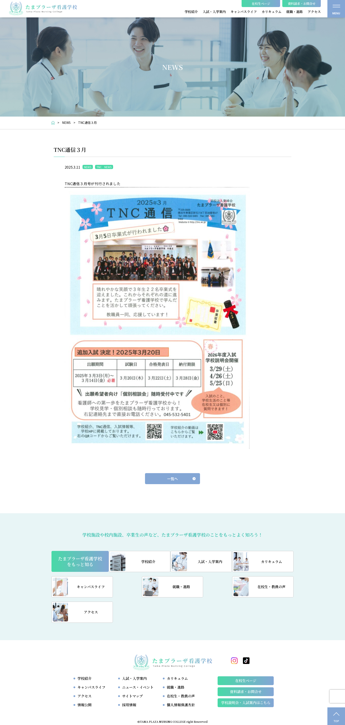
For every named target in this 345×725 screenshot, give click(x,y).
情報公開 (84, 679)
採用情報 (129, 679)
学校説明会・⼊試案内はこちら (245, 677)
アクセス (84, 671)
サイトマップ (132, 671)
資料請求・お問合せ (246, 666)
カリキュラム (177, 653)
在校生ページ (245, 655)
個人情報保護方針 (181, 679)
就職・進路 (175, 662)
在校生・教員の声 (181, 671)
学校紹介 (84, 653)
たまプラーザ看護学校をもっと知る (80, 561)
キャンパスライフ (91, 662)
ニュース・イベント (138, 662)
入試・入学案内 (134, 653)
